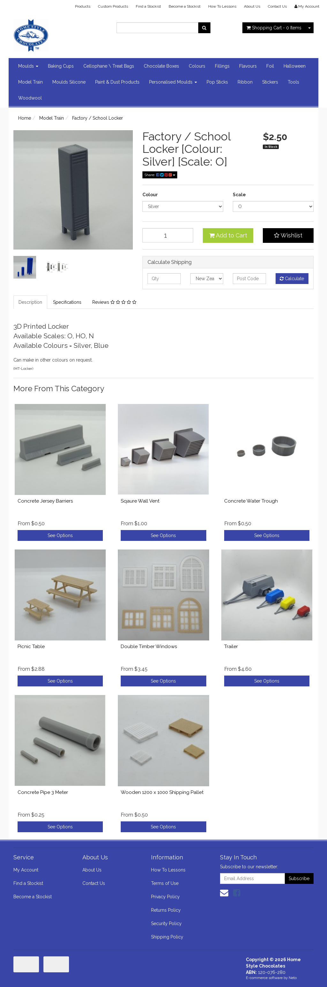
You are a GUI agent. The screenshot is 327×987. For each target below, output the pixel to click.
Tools (293, 82)
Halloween (295, 66)
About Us (252, 6)
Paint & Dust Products (117, 82)
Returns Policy (166, 910)
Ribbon (245, 82)
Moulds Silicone (69, 82)
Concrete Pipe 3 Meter (43, 792)
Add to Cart (228, 235)
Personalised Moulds (173, 82)
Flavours (248, 66)
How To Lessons (222, 6)
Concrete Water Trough (251, 501)
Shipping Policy (167, 936)
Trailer (231, 646)
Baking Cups (61, 66)
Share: (159, 175)
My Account (25, 869)
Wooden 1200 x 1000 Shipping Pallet (162, 792)
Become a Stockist (185, 6)
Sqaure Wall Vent (140, 501)
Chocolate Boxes (161, 66)
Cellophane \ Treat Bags (108, 66)
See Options (60, 535)
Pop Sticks (217, 82)
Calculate (292, 278)
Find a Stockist (148, 6)
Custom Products (113, 6)
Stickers (270, 82)
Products (82, 6)
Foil (270, 66)
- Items (274, 27)
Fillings (222, 66)
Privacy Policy (165, 896)
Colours (197, 66)
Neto (293, 978)
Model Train (30, 82)
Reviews (114, 302)
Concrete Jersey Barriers (45, 501)
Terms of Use (165, 883)
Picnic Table (31, 646)
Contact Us (277, 6)
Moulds (28, 66)
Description (30, 302)
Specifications (67, 302)
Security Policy (166, 923)
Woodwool (30, 98)
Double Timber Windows (149, 646)
